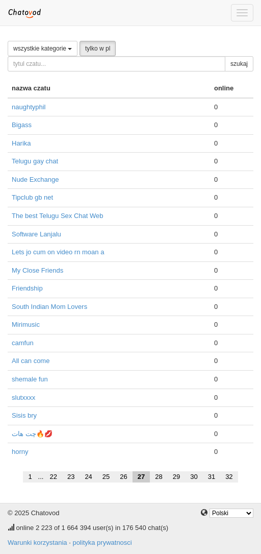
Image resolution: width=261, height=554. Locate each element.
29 (176, 476)
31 (211, 476)
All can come (30, 361)
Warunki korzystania (37, 542)
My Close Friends (37, 270)
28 (158, 476)
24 (88, 476)
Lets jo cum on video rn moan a (58, 252)
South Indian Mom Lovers (49, 306)
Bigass (22, 125)
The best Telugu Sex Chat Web (57, 216)
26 (123, 476)
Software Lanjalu (36, 234)
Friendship (27, 288)
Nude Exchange (35, 179)
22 (53, 476)
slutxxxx (23, 397)
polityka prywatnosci (102, 542)
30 (193, 476)
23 (70, 476)
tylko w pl (97, 48)
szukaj (239, 63)
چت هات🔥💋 (32, 434)
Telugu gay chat (35, 161)
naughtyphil (29, 107)
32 (228, 476)
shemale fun (30, 379)
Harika (21, 143)
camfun (23, 343)
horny (20, 451)
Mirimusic (26, 324)
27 (141, 476)
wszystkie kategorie (42, 48)
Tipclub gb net (32, 197)
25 (106, 476)
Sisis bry (24, 415)
